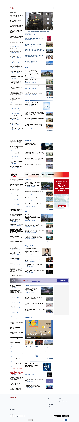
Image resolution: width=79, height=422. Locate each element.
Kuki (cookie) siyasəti (62, 403)
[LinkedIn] (22, 416)
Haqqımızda (50, 398)
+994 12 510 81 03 (12, 408)
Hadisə (27, 285)
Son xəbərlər (39, 398)
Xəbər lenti (13, 12)
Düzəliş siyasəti (50, 404)
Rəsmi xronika (39, 400)
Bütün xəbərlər (49, 97)
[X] (15, 416)
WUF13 (27, 67)
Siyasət (27, 100)
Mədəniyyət (28, 317)
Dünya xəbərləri (29, 246)
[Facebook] (13, 416)
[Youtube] (18, 416)
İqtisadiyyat (28, 140)
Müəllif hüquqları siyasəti (63, 401)
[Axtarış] (53, 8)
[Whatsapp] (11, 416)
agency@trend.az (12, 409)
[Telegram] (20, 416)
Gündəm (27, 212)
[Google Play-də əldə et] (65, 416)
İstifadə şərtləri (61, 398)
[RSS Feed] (24, 416)
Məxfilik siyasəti (61, 400)
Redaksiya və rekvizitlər (51, 400)
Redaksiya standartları (51, 403)
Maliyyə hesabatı (50, 406)
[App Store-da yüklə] (57, 416)
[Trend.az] (13, 8)
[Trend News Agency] (13, 398)
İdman (27, 361)
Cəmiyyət (28, 179)
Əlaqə (49, 401)
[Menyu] (66, 8)
